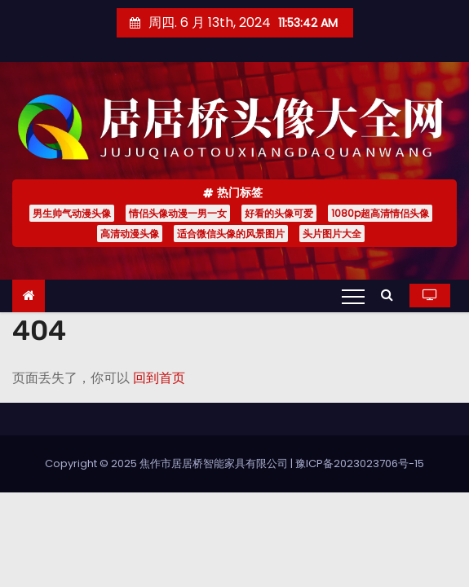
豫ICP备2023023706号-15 (359, 463)
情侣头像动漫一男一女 (178, 213)
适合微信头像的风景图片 (231, 234)
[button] (391, 294)
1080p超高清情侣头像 (380, 213)
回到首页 (159, 378)
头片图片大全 (332, 234)
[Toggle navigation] (353, 296)
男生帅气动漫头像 (72, 213)
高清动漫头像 (129, 234)
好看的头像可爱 (279, 213)
